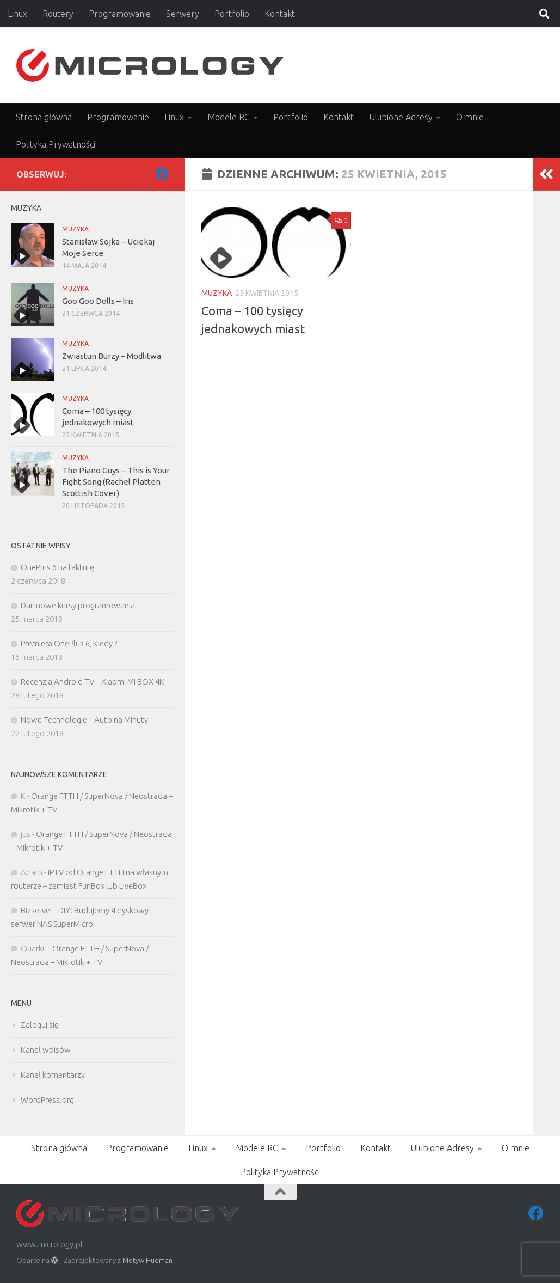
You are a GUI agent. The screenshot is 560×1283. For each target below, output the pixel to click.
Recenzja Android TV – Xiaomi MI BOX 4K (92, 681)
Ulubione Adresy (401, 117)
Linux (17, 14)
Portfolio (231, 14)
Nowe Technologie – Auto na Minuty (84, 719)
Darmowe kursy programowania (78, 605)
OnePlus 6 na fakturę (57, 567)
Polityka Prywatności (55, 144)
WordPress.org (47, 1099)
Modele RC (228, 117)
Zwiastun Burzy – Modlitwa (111, 356)
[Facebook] (162, 173)
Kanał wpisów (46, 1049)
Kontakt (279, 14)
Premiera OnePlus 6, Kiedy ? (69, 643)
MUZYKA (216, 293)
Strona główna (44, 117)
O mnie (470, 117)
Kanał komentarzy (53, 1074)
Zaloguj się (40, 1024)
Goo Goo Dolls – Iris (98, 301)
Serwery (182, 14)
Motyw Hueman (147, 1260)
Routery (57, 14)
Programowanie (120, 14)
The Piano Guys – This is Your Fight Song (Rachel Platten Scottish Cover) (116, 482)
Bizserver (37, 910)
